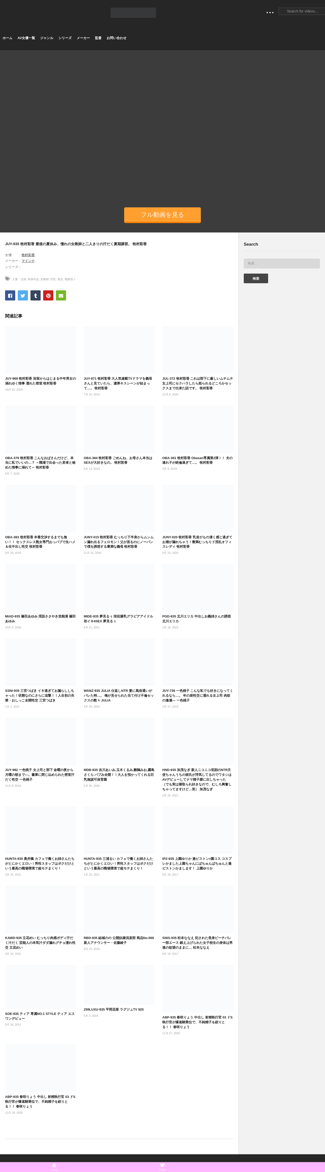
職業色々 (70, 279)
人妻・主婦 (19, 279)
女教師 (44, 279)
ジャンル (46, 38)
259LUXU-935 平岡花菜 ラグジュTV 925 (114, 1009)
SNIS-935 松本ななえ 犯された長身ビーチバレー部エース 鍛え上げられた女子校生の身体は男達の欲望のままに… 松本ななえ (197, 942)
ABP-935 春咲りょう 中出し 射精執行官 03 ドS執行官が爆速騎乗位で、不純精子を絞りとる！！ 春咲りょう (197, 1022)
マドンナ (28, 261)
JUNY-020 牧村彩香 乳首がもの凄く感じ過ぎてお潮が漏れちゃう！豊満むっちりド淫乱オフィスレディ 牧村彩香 (197, 542)
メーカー (83, 38)
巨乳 (53, 279)
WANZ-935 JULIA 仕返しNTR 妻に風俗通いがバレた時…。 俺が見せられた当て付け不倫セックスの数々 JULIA (119, 695)
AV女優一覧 (26, 38)
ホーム (7, 38)
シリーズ (65, 38)
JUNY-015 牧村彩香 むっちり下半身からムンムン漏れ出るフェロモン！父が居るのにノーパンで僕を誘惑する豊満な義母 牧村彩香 (119, 542)
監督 (98, 38)
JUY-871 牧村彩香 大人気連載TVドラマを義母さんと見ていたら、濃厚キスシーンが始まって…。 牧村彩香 (118, 383)
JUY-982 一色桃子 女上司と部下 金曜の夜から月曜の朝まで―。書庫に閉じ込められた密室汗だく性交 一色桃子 (39, 774)
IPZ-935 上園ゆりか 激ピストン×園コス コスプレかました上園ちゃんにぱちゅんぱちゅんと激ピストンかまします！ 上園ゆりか (197, 863)
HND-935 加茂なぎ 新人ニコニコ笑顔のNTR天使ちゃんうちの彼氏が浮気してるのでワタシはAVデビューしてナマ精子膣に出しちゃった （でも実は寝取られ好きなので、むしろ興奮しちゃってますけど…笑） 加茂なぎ (197, 779)
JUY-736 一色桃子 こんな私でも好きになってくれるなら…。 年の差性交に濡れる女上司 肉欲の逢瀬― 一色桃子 (197, 695)
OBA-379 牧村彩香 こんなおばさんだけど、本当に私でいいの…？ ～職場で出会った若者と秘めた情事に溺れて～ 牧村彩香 (40, 463)
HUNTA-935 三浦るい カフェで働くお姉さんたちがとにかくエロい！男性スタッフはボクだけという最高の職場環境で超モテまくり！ (118, 863)
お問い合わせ (116, 38)
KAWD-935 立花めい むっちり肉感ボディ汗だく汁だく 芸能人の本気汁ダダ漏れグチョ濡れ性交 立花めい (40, 942)
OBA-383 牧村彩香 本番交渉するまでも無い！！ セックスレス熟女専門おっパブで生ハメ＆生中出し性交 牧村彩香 (40, 542)
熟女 (60, 279)
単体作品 (33, 279)
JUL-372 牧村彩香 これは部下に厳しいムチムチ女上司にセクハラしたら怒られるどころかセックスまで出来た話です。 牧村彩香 (197, 383)
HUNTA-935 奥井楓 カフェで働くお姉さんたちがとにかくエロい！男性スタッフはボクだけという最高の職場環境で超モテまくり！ (39, 863)
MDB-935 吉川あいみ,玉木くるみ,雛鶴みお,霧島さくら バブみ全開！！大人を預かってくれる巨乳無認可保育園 (119, 774)
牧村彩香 (28, 255)
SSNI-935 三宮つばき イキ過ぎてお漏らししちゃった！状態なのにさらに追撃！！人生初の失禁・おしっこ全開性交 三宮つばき (39, 695)
